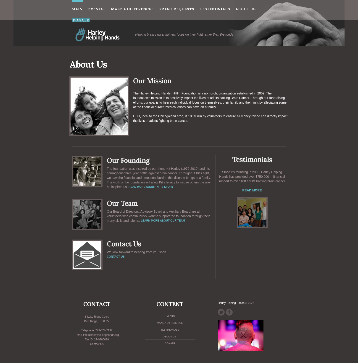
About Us (246, 9)
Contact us (116, 256)
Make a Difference (132, 9)
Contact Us (96, 344)
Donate (170, 343)
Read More (252, 190)
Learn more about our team (163, 220)
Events (96, 9)
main (77, 5)
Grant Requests (176, 9)
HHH (108, 35)
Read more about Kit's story (151, 186)
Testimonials (215, 9)
